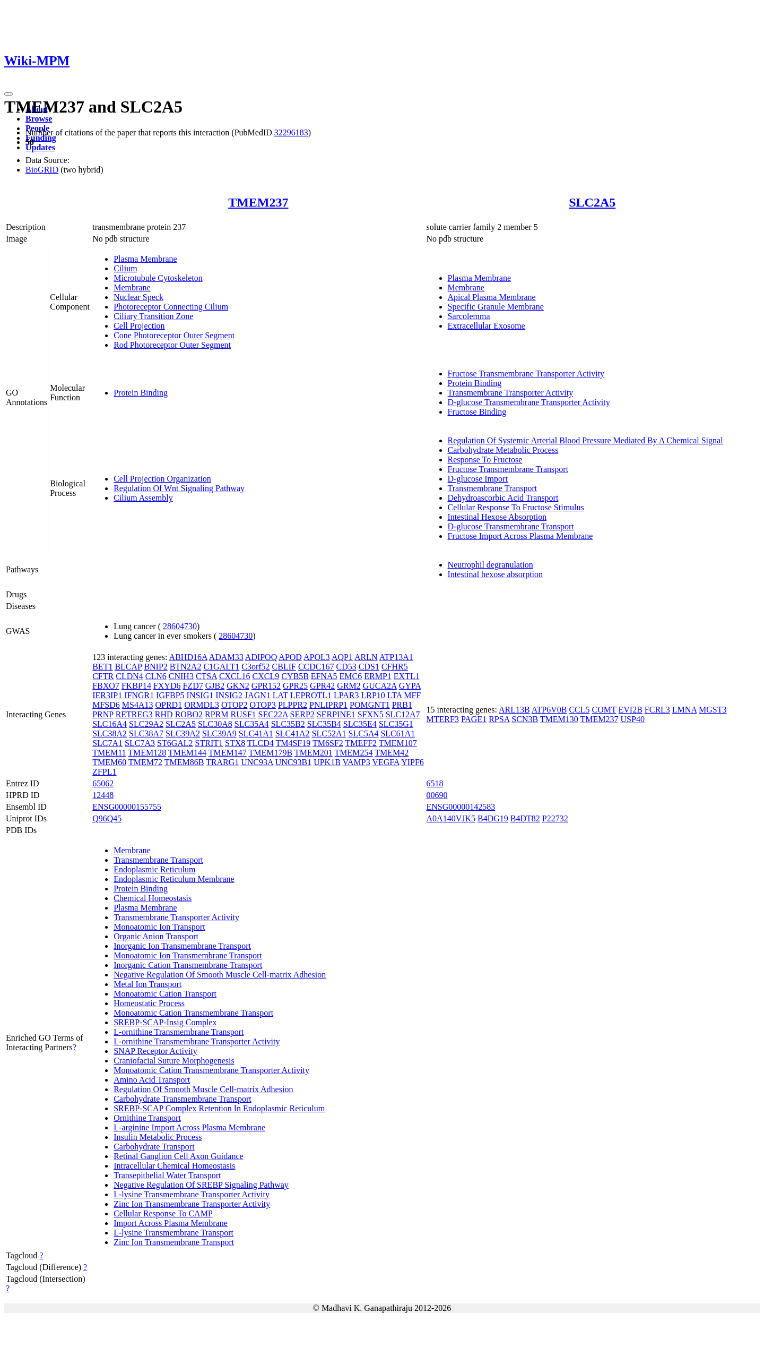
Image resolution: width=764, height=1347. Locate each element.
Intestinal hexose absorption (495, 574)
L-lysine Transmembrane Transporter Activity (192, 1194)
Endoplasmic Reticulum (154, 869)
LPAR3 (346, 695)
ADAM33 (226, 657)
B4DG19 (493, 818)
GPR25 (295, 685)
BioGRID (41, 169)
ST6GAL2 (175, 743)
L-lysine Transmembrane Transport (173, 1232)
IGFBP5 (170, 695)
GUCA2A (380, 685)
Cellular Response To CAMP (163, 1213)
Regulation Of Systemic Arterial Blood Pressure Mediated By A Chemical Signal (585, 440)
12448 (103, 795)
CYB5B (295, 676)
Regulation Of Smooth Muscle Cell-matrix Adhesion (203, 1089)
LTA (394, 695)
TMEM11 (109, 752)
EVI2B (630, 709)
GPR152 (266, 685)
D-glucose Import (478, 478)
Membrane (132, 287)
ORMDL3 (201, 704)
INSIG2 (228, 695)
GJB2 (214, 685)
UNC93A (257, 762)
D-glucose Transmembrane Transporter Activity (529, 402)
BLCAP (128, 666)
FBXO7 (105, 685)
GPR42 (322, 685)
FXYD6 (167, 685)
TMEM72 (145, 762)
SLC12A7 (403, 714)
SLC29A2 (146, 723)
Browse (38, 118)
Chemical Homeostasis (153, 898)
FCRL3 (657, 709)
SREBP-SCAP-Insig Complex (165, 1022)
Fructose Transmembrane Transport (508, 469)
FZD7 (193, 685)
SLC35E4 (360, 723)
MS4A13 (137, 704)
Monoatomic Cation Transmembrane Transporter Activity (211, 1070)
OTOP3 (262, 704)
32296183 (291, 132)
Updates (40, 147)
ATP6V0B (549, 709)
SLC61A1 (397, 733)
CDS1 (369, 666)
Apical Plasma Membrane (492, 297)
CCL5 (579, 709)
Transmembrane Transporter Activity (511, 392)
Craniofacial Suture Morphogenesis (174, 1060)
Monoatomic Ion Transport (159, 926)
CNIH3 (181, 676)
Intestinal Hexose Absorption (497, 516)
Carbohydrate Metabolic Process (503, 449)
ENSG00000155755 (126, 806)
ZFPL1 (104, 771)
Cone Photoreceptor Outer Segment (174, 335)
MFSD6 (106, 704)
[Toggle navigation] (8, 94)
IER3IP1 (107, 695)
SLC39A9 (219, 733)
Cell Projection (139, 325)
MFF (412, 695)
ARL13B (514, 709)
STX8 (235, 743)
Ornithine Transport (147, 1117)
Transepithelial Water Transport (167, 1175)
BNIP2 (155, 666)
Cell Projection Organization (162, 478)
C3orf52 (255, 666)
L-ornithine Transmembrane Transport (179, 1031)
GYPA (410, 685)
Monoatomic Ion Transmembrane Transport (188, 955)
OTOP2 (234, 704)
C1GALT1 (221, 666)
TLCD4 (260, 743)
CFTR (103, 676)
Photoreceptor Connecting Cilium (171, 306)
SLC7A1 (107, 743)
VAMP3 (356, 762)
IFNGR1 (139, 695)
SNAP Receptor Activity (155, 1051)
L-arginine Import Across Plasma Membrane (189, 1127)
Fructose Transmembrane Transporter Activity (526, 373)
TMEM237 (258, 202)
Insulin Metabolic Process (158, 1137)
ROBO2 (189, 714)
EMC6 (351, 676)
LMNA (684, 709)
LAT (280, 695)
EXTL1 (407, 676)
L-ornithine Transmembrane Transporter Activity (197, 1041)
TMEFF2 (361, 743)
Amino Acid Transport (152, 1079)
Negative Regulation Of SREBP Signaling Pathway (201, 1184)
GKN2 (238, 685)
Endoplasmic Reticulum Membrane (174, 878)
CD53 (346, 666)
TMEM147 (228, 752)
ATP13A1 (396, 657)
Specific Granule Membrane (496, 306)
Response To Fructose (485, 459)
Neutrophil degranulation (490, 564)
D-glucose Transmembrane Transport (511, 526)
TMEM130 (559, 719)
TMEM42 (392, 752)
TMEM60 (109, 762)
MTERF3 (443, 719)
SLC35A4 (252, 723)
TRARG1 (222, 762)
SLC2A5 (592, 202)
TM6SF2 (327, 743)
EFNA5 (324, 676)
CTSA (206, 676)
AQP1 (342, 657)
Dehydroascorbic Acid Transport (503, 497)
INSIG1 (200, 695)
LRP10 (373, 695)
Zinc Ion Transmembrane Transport (174, 1242)
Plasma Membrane (145, 258)
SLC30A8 (215, 723)
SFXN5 (371, 714)
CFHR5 (394, 666)
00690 (437, 795)
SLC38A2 (109, 733)
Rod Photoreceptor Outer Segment (172, 344)
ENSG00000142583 (461, 806)
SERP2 (302, 714)
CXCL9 (266, 676)
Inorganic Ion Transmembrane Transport (182, 945)
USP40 (633, 719)
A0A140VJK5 (451, 818)
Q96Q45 (106, 818)
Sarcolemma (469, 316)
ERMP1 (378, 676)
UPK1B (327, 762)
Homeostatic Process (149, 1003)
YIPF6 (412, 762)
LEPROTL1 (311, 695)
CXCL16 (234, 676)
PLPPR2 (292, 704)
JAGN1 (258, 695)
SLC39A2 (183, 733)
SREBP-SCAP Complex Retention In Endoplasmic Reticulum (219, 1108)
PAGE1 (474, 719)
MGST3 (712, 709)
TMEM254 (354, 752)
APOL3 (316, 657)
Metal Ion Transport (147, 984)
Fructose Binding (477, 411)
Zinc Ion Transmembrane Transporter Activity (192, 1203)
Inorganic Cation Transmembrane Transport (188, 965)
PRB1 (402, 704)
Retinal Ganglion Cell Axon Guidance (178, 1156)
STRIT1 (209, 743)
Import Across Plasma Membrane (171, 1223)
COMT (604, 709)
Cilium (125, 268)
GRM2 (348, 685)
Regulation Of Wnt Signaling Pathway (179, 488)
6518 (435, 783)
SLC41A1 (256, 733)
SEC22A (273, 714)
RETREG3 (134, 714)
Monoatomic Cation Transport (165, 993)
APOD (290, 657)
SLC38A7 (146, 733)
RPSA (499, 719)
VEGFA (385, 762)
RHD (164, 714)
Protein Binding (141, 392)
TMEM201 (313, 752)
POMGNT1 (370, 704)
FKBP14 (136, 685)
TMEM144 (187, 752)
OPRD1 (168, 704)
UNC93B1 (293, 762)
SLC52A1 (329, 733)
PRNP (102, 714)
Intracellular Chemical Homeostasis (174, 1165)
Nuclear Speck (138, 297)
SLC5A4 (364, 733)
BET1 (102, 666)
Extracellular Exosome (486, 325)
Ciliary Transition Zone (153, 316)
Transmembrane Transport (492, 488)
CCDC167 (316, 666)
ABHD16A (188, 657)
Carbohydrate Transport (154, 1146)
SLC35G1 (396, 723)
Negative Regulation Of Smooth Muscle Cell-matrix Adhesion (220, 974)
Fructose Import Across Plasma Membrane (520, 535)
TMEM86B (184, 762)
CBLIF (284, 666)
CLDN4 (129, 676)
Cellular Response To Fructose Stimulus (516, 507)
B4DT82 (525, 818)
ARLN (366, 657)
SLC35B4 (324, 723)
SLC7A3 (140, 743)
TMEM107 (398, 743)
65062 (103, 783)
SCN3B (524, 719)
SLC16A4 (109, 723)
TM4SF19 (292, 743)
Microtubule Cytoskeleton (158, 277)
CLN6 (156, 676)
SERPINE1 (336, 714)
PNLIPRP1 (328, 704)
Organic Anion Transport (156, 936)
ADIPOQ (261, 657)
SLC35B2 (288, 723)
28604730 (180, 626)
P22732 (555, 818)
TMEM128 (147, 752)
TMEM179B (270, 752)
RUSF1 (243, 714)
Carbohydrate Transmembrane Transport (182, 1098)
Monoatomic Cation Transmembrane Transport (193, 1012)
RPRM (216, 714)
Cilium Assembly (143, 497)
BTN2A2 (186, 666)
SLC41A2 (292, 733)
